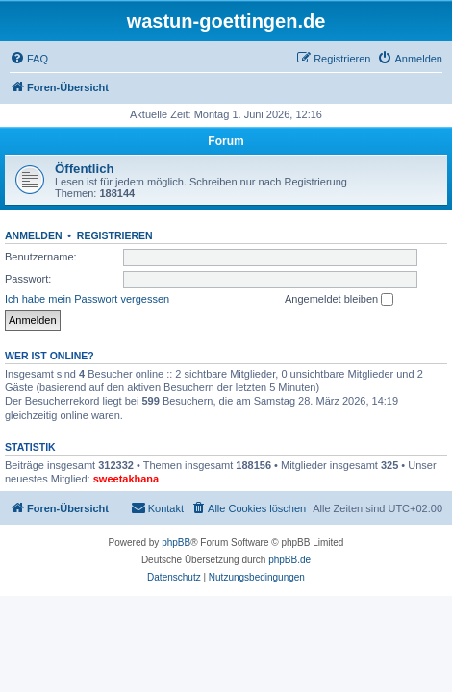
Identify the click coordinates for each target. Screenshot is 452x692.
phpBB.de (289, 560)
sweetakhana (126, 478)
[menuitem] (29, 58)
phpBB (176, 542)
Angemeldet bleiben (339, 300)
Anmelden (34, 235)
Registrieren (115, 235)
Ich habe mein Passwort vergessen (87, 299)
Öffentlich (84, 168)
